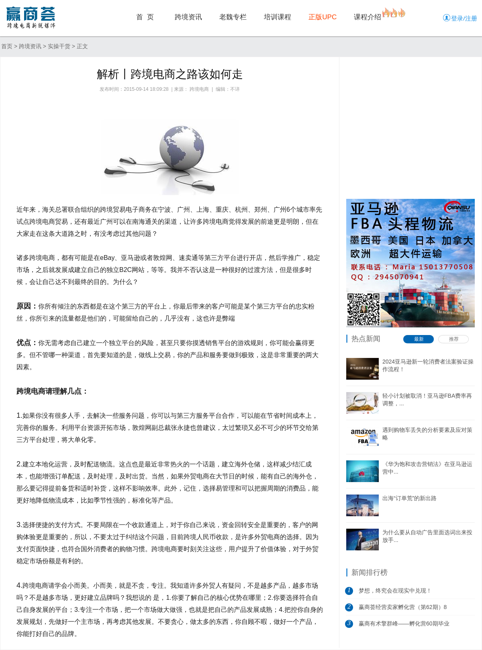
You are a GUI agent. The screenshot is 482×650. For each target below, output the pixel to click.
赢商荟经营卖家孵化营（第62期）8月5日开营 (403, 609)
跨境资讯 (188, 17)
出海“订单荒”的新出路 (409, 498)
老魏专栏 (233, 17)
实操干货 (59, 46)
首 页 (145, 17)
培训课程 (277, 17)
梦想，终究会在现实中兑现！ (395, 590)
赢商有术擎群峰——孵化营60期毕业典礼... (404, 626)
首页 (6, 46)
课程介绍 (367, 17)
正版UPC (322, 17)
